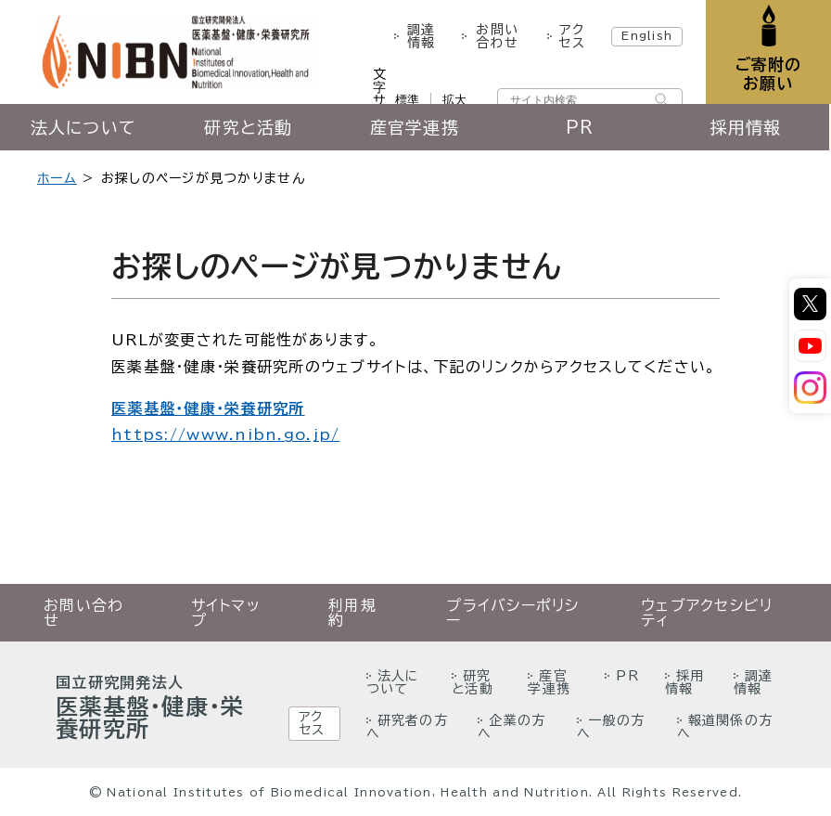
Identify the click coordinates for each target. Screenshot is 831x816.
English (646, 35)
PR (582, 127)
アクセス (571, 36)
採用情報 (748, 127)
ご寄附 (768, 74)
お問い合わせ (497, 36)
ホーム (57, 178)
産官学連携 (415, 127)
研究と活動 (249, 127)
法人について (83, 127)
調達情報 (420, 36)
